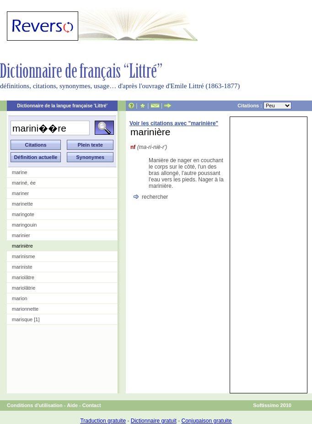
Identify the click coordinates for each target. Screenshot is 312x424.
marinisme (23, 256)
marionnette (25, 309)
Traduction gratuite (103, 421)
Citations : (264, 105)
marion (19, 298)
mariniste (22, 267)
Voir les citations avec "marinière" (173, 123)
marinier (21, 235)
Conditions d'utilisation (35, 405)
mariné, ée (24, 183)
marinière (22, 246)
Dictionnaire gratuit (154, 421)
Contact (91, 405)
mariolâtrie (23, 288)
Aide (72, 405)
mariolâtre (23, 277)
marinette (22, 204)
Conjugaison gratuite (206, 421)
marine (19, 172)
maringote (23, 214)
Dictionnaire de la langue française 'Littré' (62, 105)
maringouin (24, 225)
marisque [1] (26, 319)
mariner (20, 193)
